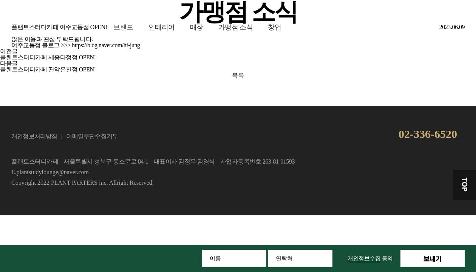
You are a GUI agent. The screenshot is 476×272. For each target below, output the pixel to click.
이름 (215, 258)
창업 (274, 27)
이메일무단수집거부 (92, 136)
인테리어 (161, 27)
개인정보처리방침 (34, 136)
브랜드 (123, 27)
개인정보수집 (364, 258)
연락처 (284, 258)
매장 (196, 27)
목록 (238, 75)
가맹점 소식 (235, 27)
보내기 (432, 258)
